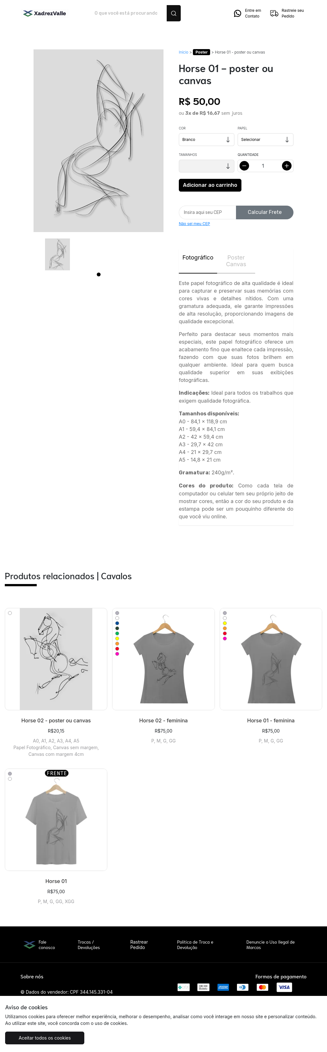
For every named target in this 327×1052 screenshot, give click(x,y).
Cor (182, 128)
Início (183, 52)
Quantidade (248, 155)
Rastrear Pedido (139, 944)
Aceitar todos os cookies (45, 1038)
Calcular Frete (265, 212)
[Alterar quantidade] (265, 166)
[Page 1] (99, 274)
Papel (242, 128)
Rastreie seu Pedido (287, 13)
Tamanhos (188, 155)
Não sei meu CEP (194, 223)
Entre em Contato (247, 13)
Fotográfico (197, 257)
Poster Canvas (236, 261)
